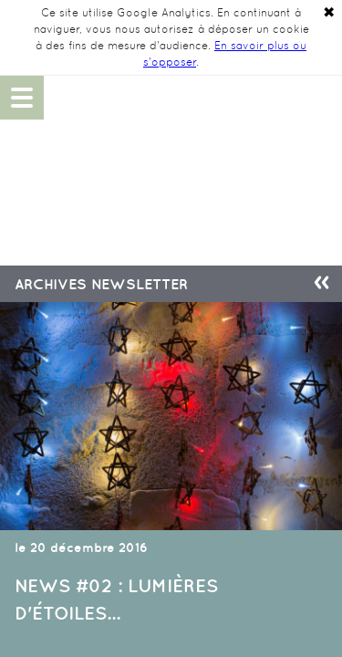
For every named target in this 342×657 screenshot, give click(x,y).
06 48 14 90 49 (320, 98)
